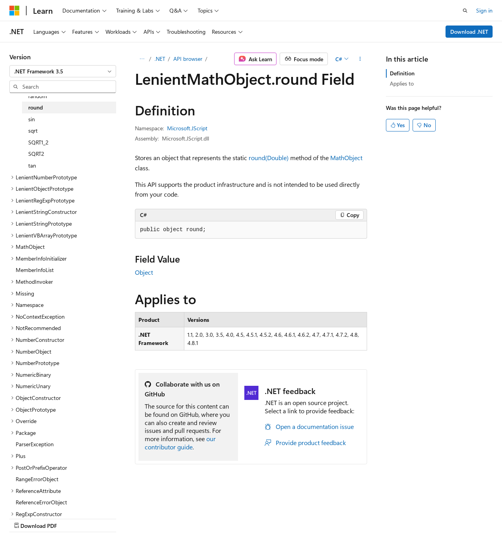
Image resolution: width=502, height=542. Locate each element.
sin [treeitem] (31, 119)
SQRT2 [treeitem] (36, 153)
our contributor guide (180, 442)
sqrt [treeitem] (33, 130)
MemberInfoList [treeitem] (35, 270)
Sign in (484, 10)
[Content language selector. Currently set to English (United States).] (45, 499)
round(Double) (269, 157)
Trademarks (325, 518)
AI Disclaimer (25, 518)
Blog (107, 518)
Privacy (171, 518)
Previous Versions (71, 518)
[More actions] (360, 59)
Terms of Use (286, 518)
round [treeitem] (35, 107)
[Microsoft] (14, 10)
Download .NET (469, 31)
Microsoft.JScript (187, 128)
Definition (402, 73)
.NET (160, 58)
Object (144, 272)
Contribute (140, 518)
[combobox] (62, 71)
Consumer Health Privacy (225, 518)
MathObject (346, 157)
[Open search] (465, 11)
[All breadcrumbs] (142, 59)
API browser (187, 58)
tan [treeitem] (32, 165)
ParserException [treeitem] (35, 444)
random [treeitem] (37, 96)
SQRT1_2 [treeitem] (38, 142)
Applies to (402, 83)
